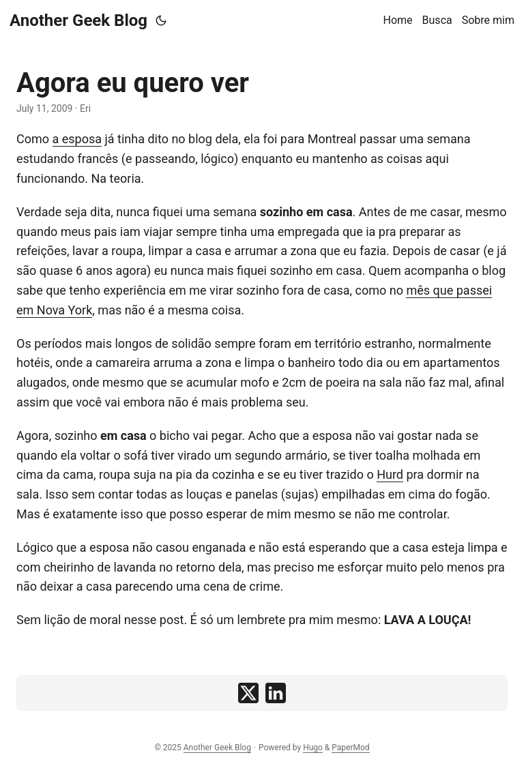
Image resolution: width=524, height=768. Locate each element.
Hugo (313, 747)
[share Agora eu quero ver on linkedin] (275, 693)
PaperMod (350, 747)
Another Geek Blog (78, 20)
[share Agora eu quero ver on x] (248, 693)
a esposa (77, 139)
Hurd (390, 474)
